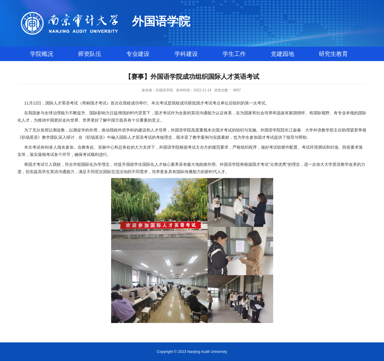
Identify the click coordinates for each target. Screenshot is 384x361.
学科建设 (186, 54)
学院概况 (41, 54)
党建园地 (282, 54)
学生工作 (234, 54)
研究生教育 (333, 54)
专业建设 (138, 54)
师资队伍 (89, 54)
